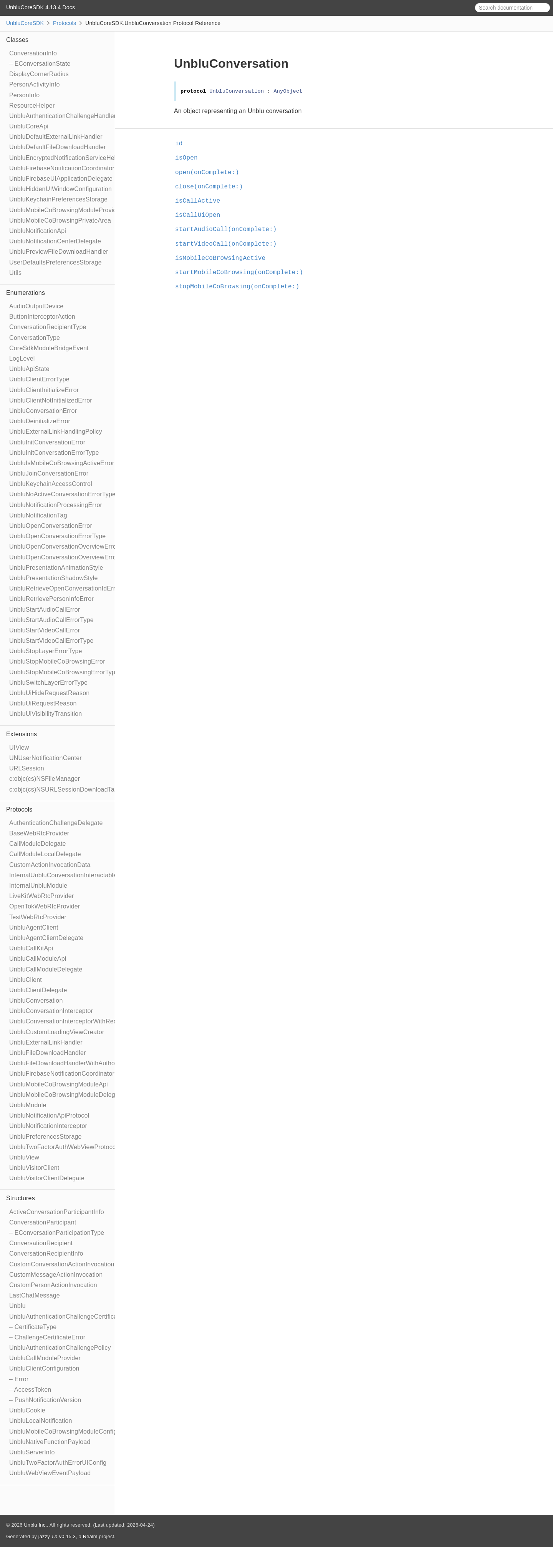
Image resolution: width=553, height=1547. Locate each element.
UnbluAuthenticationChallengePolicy (60, 1347)
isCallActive (201, 201)
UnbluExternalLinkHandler (46, 1042)
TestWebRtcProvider (37, 917)
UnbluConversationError (43, 411)
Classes (17, 40)
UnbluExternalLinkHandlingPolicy (55, 431)
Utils (15, 272)
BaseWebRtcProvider (39, 833)
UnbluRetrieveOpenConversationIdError (65, 588)
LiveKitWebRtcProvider (41, 896)
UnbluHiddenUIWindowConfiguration (60, 189)
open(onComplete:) (210, 172)
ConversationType (34, 337)
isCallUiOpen (201, 215)
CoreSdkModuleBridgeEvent (49, 348)
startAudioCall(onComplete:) (229, 229)
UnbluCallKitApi (31, 948)
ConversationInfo (33, 53)
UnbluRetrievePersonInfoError (51, 599)
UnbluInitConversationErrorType (54, 452)
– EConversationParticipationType (56, 1232)
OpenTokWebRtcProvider (44, 906)
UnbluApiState (29, 369)
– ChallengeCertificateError (47, 1337)
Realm (90, 1536)
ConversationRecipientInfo (46, 1253)
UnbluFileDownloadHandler (47, 1053)
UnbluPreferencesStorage (45, 1136)
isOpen (190, 158)
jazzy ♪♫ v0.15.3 (57, 1536)
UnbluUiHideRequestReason (49, 693)
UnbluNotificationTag (38, 515)
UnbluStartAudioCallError (44, 609)
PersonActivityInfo (34, 84)
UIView (19, 747)
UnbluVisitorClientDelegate (46, 1178)
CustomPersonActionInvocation (53, 1285)
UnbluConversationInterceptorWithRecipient (70, 1021)
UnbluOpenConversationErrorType (57, 536)
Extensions (21, 734)
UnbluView (24, 1157)
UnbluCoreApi (28, 126)
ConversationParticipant (42, 1222)
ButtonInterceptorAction (42, 316)
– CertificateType (32, 1327)
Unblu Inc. (35, 1525)
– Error (18, 1379)
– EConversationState (40, 63)
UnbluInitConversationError (47, 442)
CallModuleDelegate (37, 843)
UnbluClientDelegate (38, 990)
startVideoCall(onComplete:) (229, 244)
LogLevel (22, 358)
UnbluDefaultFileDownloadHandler (57, 147)
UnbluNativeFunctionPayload (50, 1442)
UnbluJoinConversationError (48, 473)
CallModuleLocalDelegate (45, 854)
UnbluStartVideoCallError (44, 630)
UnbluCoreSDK (25, 23)
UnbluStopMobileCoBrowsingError (57, 661)
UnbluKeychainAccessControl (50, 484)
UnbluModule (27, 1105)
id (182, 143)
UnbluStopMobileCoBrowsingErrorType (64, 672)
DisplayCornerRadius (39, 74)
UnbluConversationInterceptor (51, 1011)
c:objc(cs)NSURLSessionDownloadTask (65, 789)
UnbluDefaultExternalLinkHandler (56, 136)
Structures (20, 1198)
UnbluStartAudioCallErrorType (51, 620)
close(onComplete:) (212, 186)
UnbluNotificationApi (37, 231)
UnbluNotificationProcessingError (55, 505)
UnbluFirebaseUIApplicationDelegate (61, 178)
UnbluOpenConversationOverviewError (63, 546)
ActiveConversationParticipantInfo (56, 1212)
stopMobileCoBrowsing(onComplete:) (240, 286)
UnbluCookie (27, 1410)
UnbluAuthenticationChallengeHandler (62, 116)
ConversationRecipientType (47, 327)
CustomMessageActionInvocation (56, 1274)
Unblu (17, 1305)
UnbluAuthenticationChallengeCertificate (66, 1316)
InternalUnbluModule (38, 885)
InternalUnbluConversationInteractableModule (73, 875)
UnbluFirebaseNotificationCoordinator (61, 168)
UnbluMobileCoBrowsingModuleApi (58, 1084)
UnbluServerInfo (32, 1452)
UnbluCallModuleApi (37, 958)
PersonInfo (24, 95)
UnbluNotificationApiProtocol (49, 1115)
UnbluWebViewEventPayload (50, 1473)
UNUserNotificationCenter (45, 758)
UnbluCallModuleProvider (45, 1358)
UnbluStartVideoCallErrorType (51, 640)
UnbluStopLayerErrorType (45, 651)
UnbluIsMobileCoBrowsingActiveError (61, 463)
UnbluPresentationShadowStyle (53, 578)
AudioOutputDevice (36, 306)
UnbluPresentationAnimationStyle (56, 567)
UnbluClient (25, 979)
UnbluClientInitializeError (44, 390)
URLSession (26, 768)
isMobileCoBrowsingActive (223, 258)
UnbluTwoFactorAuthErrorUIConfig (57, 1462)
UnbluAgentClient (33, 927)
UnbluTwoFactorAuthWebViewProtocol (63, 1147)
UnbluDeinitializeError (39, 421)
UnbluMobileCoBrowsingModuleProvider (65, 210)
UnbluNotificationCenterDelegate (55, 241)
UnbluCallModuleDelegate (46, 969)
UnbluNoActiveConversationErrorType (62, 494)
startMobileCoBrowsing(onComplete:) (242, 272)
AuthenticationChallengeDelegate (56, 823)
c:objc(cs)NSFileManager (44, 778)
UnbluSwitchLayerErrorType (48, 682)
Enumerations (25, 292)
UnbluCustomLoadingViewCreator (56, 1032)
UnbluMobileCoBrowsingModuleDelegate (66, 1094)
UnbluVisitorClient (34, 1167)
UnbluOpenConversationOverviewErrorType (70, 557)
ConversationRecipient (41, 1243)
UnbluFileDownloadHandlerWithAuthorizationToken (80, 1063)
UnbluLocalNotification (40, 1420)
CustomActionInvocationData (50, 865)
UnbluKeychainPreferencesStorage (58, 199)
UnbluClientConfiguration (44, 1368)
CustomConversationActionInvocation (61, 1264)
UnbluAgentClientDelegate (46, 938)
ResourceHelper (32, 105)
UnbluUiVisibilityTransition (45, 713)
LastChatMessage (34, 1295)
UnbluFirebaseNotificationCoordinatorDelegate (74, 1073)
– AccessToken (30, 1389)
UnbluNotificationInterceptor (48, 1126)
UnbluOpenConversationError (50, 525)
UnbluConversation (36, 1000)
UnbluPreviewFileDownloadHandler (58, 251)
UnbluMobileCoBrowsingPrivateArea (60, 220)
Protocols (64, 23)
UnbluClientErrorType (39, 379)
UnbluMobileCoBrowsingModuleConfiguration (72, 1431)
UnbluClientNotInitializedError (50, 400)
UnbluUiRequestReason (43, 703)
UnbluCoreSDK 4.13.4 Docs (40, 7)
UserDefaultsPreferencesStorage (55, 262)
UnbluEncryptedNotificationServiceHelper (67, 158)
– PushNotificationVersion (45, 1400)
